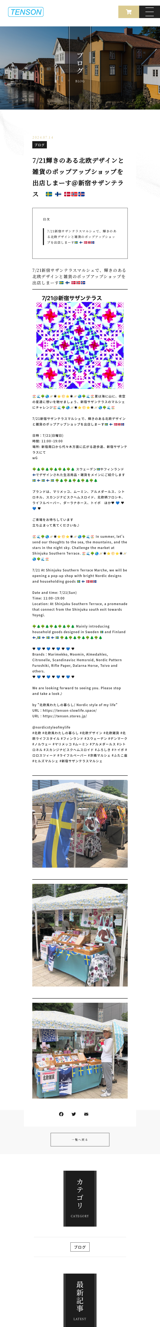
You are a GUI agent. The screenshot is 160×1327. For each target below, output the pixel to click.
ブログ (39, 145)
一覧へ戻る (80, 1140)
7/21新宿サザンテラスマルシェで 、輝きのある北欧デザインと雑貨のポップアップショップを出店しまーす (81, 236)
